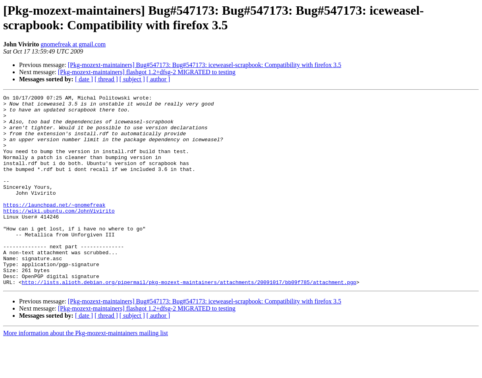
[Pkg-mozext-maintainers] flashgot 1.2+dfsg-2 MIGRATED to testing (146, 72)
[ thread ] (106, 79)
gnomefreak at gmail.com (73, 44)
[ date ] (84, 79)
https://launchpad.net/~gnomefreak (54, 227)
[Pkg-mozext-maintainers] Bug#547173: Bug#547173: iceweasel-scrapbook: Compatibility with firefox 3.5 (204, 64)
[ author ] (158, 79)
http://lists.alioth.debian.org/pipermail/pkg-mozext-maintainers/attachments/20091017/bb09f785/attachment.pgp (189, 320)
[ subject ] (132, 79)
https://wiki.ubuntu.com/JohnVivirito (59, 234)
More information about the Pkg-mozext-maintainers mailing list (85, 371)
